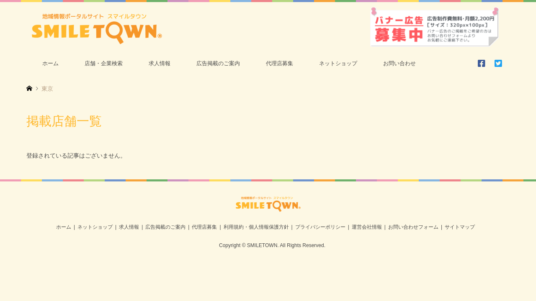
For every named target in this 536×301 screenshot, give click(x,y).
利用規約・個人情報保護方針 (256, 227)
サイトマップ (460, 227)
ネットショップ (338, 63)
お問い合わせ (399, 63)
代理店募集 (279, 63)
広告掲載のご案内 (218, 63)
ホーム (50, 63)
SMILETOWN (262, 245)
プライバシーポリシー (320, 227)
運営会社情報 (367, 227)
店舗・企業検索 (104, 63)
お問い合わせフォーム (413, 227)
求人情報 (159, 63)
